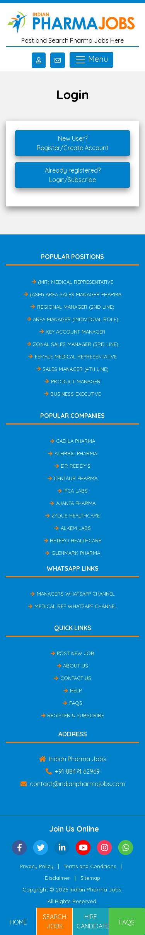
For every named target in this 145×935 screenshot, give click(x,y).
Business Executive (72, 394)
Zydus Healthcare (72, 515)
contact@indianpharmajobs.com (72, 784)
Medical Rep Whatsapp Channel (72, 606)
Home (18, 922)
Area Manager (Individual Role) (72, 319)
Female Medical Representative (72, 356)
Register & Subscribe (72, 715)
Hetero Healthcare (72, 540)
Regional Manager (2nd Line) (72, 307)
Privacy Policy (36, 866)
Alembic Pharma (72, 453)
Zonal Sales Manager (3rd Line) (72, 344)
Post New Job (72, 653)
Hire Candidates (93, 921)
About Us (72, 665)
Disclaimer (57, 878)
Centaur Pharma (72, 478)
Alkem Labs (72, 528)
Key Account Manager (72, 332)
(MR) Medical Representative (72, 282)
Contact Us (72, 678)
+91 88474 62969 (73, 771)
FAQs (72, 703)
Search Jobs (54, 921)
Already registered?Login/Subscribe (73, 175)
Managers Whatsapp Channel (72, 594)
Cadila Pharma (72, 441)
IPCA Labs (72, 491)
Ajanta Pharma (72, 503)
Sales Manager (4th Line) (72, 369)
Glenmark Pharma (72, 553)
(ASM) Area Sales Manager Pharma (72, 294)
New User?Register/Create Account (73, 143)
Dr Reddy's (72, 466)
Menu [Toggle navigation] (91, 60)
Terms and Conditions (90, 866)
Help (72, 690)
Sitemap (90, 878)
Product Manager (72, 381)
